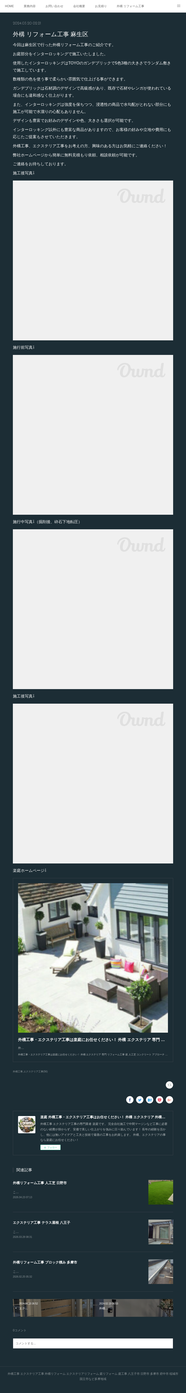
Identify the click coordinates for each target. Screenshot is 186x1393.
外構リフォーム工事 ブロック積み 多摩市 (45, 1268)
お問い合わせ (54, 6)
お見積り (101, 6)
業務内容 (30, 6)
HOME (9, 6)
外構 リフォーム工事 (130, 6)
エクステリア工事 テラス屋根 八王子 (41, 1228)
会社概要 (79, 6)
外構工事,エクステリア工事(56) (30, 1076)
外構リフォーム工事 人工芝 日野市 (40, 1188)
